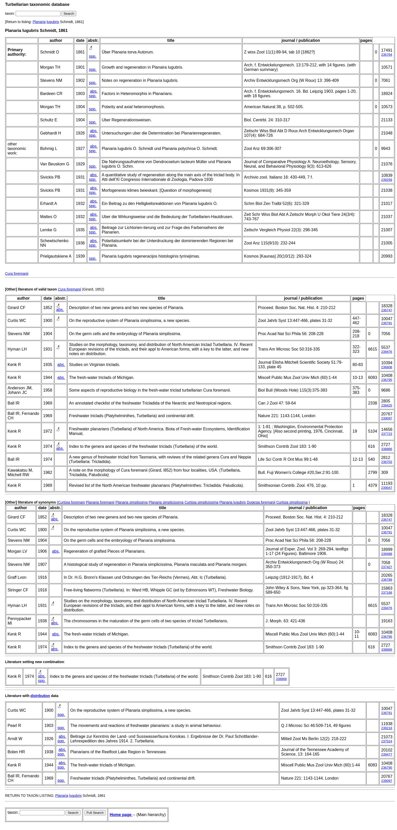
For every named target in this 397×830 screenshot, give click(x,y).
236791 (386, 323)
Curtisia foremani (71, 502)
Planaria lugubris (232, 502)
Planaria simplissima (131, 502)
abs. (93, 91)
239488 (386, 554)
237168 (386, 592)
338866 (386, 449)
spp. (92, 56)
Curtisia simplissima (292, 502)
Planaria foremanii (100, 502)
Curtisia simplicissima (202, 502)
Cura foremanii (16, 274)
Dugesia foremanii (261, 502)
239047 (386, 488)
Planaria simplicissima (166, 502)
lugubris (53, 22)
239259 (386, 180)
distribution (40, 696)
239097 (386, 418)
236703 (386, 462)
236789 (386, 580)
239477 (386, 754)
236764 (386, 54)
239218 (386, 728)
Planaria (39, 22)
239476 (386, 352)
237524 (386, 741)
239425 (386, 405)
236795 (386, 380)
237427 (386, 567)
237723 (386, 434)
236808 (386, 367)
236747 (386, 310)
